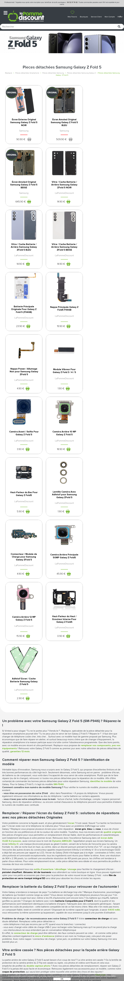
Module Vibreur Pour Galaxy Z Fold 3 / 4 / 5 (23, 321)
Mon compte (39, 907)
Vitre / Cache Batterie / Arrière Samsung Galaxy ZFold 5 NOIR (23, 191)
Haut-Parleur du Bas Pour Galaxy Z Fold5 (23, 384)
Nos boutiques (10, 910)
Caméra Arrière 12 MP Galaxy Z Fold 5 (62, 449)
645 (97, 142)
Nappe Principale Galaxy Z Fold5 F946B (62, 255)
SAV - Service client (42, 919)
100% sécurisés (46, 859)
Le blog (6, 913)
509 (59, 142)
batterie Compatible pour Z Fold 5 (74, 736)
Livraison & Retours (43, 916)
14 (20, 208)
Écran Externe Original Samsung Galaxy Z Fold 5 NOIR (23, 125)
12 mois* (15, 859)
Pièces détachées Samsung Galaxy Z (81, 73)
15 (58, 468)
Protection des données (70, 918)
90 (19, 142)
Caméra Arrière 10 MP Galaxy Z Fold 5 (101, 321)
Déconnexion (39, 910)
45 (19, 468)
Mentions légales (72, 913)
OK (62, 979)
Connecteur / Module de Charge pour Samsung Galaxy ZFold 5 (101, 385)
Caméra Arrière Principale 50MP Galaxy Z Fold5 (23, 451)
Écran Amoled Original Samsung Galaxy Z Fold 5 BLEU (62, 125)
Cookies (66, 922)
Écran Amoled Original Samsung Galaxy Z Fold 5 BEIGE (101, 125)
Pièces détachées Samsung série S (62, 842)
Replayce (8, 73)
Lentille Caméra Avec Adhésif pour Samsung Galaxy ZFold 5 (61, 385)
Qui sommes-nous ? (12, 907)
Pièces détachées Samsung (53, 73)
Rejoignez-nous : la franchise (12, 918)
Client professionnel (44, 922)
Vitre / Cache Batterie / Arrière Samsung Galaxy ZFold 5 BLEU (62, 191)
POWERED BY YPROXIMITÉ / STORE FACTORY (62, 970)
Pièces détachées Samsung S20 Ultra (62, 840)
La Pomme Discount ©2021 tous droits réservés (62, 966)
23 (19, 273)
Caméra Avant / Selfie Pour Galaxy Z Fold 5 (62, 321)
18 (97, 337)
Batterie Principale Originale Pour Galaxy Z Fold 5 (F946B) (23, 256)
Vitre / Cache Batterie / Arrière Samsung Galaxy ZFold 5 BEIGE (101, 191)
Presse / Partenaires (73, 925)
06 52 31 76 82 (72, 2)
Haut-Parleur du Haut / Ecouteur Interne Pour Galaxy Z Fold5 (101, 451)
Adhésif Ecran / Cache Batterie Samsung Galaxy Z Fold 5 (23, 516)
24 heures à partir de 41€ (77, 859)
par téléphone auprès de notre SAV (108, 860)
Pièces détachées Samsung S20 (62, 837)
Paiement (37, 913)
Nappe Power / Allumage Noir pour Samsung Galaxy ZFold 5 (100, 256)
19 (58, 273)
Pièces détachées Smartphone (27, 73)
